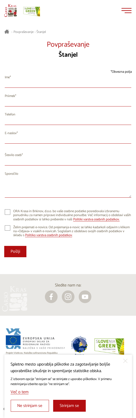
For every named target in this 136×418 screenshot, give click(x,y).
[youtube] (85, 296)
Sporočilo (11, 174)
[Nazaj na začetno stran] (10, 10)
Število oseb (13, 155)
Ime (7, 77)
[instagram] (68, 296)
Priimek (10, 96)
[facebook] (51, 296)
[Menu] (126, 10)
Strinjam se (69, 405)
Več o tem (20, 392)
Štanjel (41, 32)
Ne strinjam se (29, 405)
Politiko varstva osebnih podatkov (48, 235)
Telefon (10, 114)
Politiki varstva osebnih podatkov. (96, 219)
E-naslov (11, 133)
